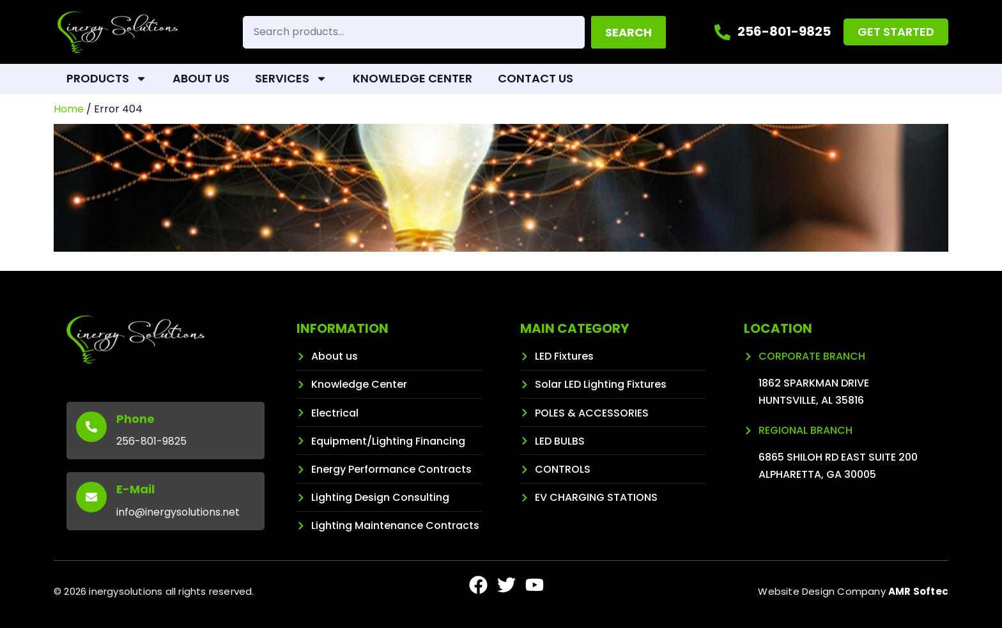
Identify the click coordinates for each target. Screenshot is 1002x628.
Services (291, 78)
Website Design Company (853, 591)
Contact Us (535, 78)
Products (106, 78)
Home (69, 109)
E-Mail (135, 489)
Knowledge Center (412, 78)
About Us (201, 78)
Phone (135, 419)
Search (628, 32)
